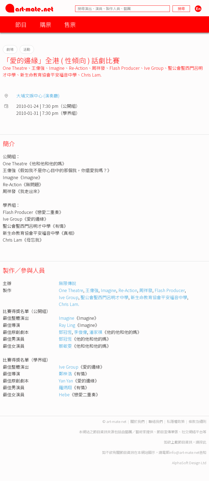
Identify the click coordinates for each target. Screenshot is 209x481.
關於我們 (137, 421)
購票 (45, 24)
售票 (70, 24)
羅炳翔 (65, 387)
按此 (202, 442)
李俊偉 (80, 332)
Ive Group (154, 68)
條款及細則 (197, 421)
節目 (21, 24)
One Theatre (15, 68)
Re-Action (78, 68)
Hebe (64, 394)
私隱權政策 (176, 421)
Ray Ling (67, 325)
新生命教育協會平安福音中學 (48, 74)
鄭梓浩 (65, 373)
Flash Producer (124, 68)
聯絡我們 (156, 421)
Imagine (56, 68)
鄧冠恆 (65, 332)
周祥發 (98, 68)
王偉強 (38, 68)
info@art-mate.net (184, 452)
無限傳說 (67, 283)
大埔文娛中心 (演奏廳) (38, 95)
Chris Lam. (91, 74)
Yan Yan (66, 380)
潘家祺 (95, 332)
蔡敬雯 (65, 346)
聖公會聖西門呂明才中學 (104, 297)
